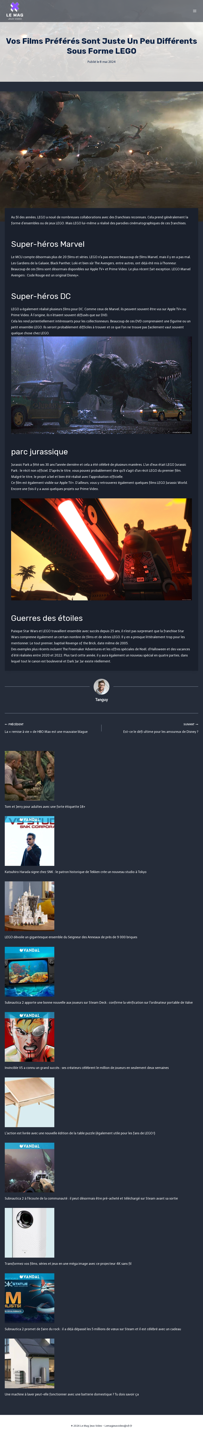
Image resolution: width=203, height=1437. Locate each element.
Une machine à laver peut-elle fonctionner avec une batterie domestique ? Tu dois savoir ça (72, 1394)
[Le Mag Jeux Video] (15, 11)
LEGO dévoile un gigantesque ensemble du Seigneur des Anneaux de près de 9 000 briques (71, 937)
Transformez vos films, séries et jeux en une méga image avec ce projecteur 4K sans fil (68, 1264)
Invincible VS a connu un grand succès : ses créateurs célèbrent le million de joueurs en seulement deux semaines (87, 1068)
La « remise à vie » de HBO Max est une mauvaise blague (51, 727)
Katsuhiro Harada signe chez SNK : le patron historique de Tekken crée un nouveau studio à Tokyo (76, 872)
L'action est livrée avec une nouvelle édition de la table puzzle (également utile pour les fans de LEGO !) (80, 1133)
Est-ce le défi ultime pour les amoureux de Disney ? (151, 727)
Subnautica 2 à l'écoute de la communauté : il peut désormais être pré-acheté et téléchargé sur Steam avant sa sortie (91, 1198)
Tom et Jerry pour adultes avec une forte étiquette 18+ (45, 807)
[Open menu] (194, 11)
